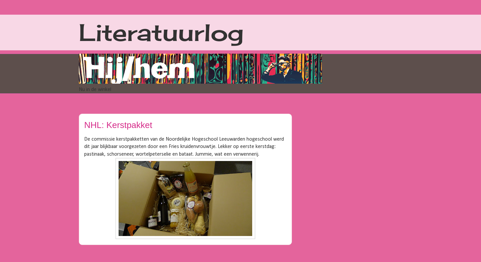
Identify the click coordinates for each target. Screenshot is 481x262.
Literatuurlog (161, 32)
